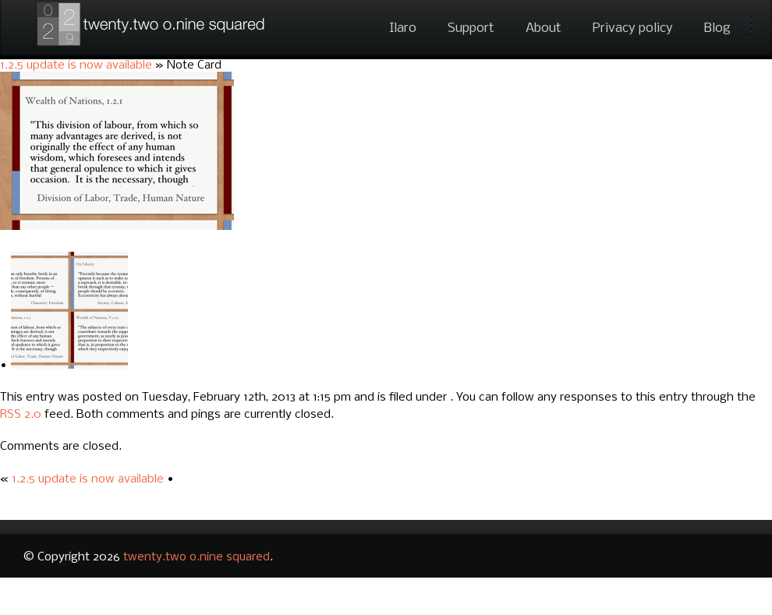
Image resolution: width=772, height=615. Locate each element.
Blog (717, 28)
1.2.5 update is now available (76, 65)
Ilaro (402, 28)
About (543, 28)
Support (471, 28)
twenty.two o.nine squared (196, 557)
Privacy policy (633, 28)
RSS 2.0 (20, 414)
